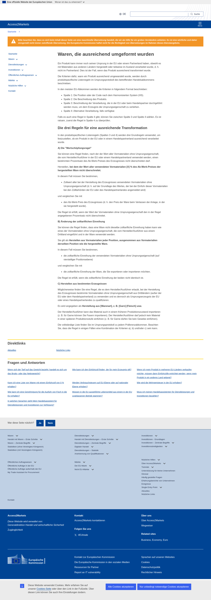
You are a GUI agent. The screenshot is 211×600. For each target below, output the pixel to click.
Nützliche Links (63, 350)
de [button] (122, 14)
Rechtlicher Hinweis (151, 572)
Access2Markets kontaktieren (89, 520)
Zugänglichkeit (15, 530)
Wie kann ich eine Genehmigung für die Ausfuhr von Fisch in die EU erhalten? (37, 394)
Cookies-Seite (44, 589)
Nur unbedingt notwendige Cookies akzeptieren (164, 586)
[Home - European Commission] (29, 559)
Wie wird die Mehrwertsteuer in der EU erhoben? (159, 382)
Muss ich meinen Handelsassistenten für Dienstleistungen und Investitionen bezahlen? (165, 394)
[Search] (195, 14)
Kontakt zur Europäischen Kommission (94, 557)
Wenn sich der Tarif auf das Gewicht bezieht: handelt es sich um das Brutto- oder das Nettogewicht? (37, 371)
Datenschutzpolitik (150, 567)
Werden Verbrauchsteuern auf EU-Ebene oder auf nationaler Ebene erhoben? (100, 384)
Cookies (145, 562)
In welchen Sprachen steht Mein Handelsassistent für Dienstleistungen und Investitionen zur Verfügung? (32, 403)
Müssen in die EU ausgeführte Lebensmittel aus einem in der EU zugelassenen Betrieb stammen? (102, 394)
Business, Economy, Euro (154, 540)
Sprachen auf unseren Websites (158, 557)
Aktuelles (12, 350)
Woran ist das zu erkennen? (70, 2)
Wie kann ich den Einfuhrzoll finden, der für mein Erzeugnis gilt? (101, 369)
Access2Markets (17, 515)
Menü (200, 24)
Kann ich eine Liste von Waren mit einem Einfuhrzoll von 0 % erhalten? (36, 384)
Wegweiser (147, 525)
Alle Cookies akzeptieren (121, 586)
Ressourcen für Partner (86, 567)
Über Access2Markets (152, 520)
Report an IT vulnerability (87, 572)
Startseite (12, 32)
